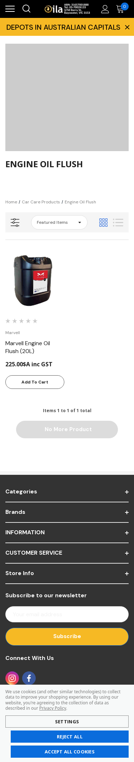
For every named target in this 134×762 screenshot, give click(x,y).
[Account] (104, 9)
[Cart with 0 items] (122, 9)
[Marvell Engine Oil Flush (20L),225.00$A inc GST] (34, 280)
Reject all (70, 736)
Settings (67, 721)
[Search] (26, 9)
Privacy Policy (52, 708)
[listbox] (59, 222)
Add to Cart (34, 382)
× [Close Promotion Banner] (126, 27)
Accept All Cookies (70, 751)
